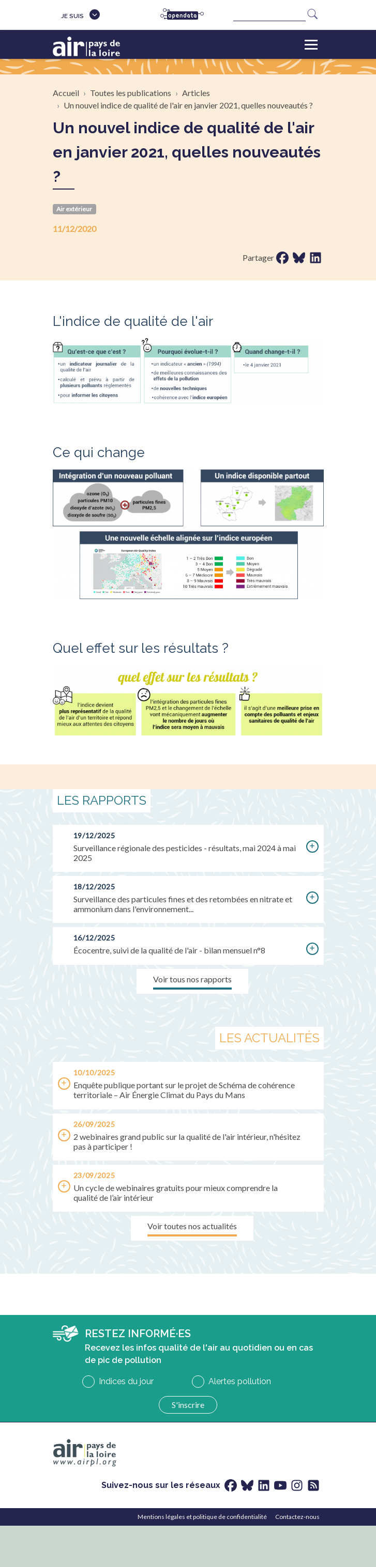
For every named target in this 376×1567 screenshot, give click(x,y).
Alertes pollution (239, 1381)
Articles (196, 93)
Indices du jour (126, 1381)
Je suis (72, 16)
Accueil (66, 93)
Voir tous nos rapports (192, 979)
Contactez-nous (297, 1517)
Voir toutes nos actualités (192, 1226)
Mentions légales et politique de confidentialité (202, 1517)
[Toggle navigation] (311, 44)
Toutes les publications (130, 93)
